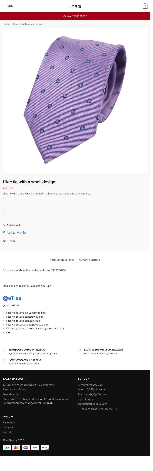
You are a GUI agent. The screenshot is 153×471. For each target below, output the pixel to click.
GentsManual (11, 394)
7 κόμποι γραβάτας (14, 389)
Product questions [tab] (62, 259)
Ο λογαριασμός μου (90, 384)
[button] (145, 6)
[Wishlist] (16, 232)
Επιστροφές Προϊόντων (92, 394)
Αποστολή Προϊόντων (91, 389)
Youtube (8, 432)
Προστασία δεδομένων (92, 403)
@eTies (12, 298)
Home (6, 24)
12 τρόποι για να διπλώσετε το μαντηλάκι (28, 384)
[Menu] (8, 6)
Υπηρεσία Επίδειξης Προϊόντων (97, 408)
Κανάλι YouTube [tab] (89, 259)
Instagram (9, 427)
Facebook (9, 422)
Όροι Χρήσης (86, 399)
